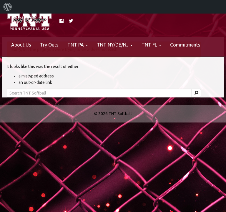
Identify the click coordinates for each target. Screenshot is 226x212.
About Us (21, 44)
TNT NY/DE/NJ (115, 44)
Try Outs (49, 44)
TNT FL (151, 44)
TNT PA (77, 44)
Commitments (185, 44)
